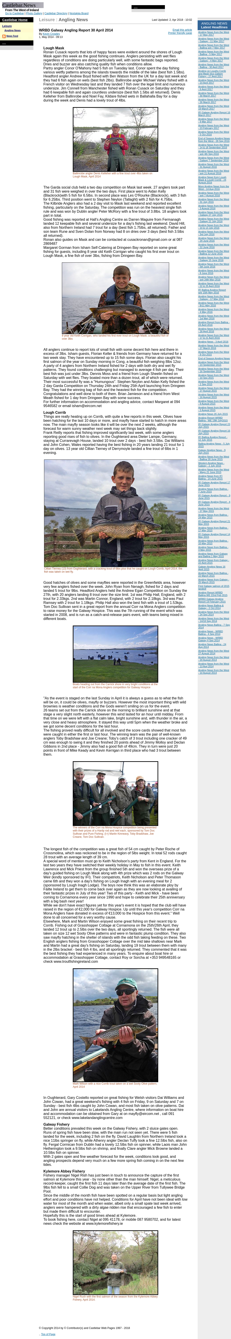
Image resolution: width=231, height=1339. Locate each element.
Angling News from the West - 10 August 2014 (213, 671)
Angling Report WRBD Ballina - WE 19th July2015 (213, 419)
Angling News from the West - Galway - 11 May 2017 (213, 40)
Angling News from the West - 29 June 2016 (213, 239)
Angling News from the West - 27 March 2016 (213, 346)
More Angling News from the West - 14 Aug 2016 (213, 187)
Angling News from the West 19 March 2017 (213, 107)
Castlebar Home (15, 20)
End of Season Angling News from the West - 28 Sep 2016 (214, 139)
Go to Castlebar (14, 13)
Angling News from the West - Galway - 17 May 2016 (213, 297)
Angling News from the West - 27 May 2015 (213, 509)
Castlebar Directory (56, 13)
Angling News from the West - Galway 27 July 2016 (213, 213)
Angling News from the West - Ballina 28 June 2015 (213, 458)
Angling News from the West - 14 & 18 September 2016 (213, 146)
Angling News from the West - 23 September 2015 (213, 363)
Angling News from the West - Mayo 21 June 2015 (213, 471)
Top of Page (48, 1334)
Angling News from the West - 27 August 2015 (213, 389)
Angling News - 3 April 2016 (213, 341)
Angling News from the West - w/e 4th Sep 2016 (213, 152)
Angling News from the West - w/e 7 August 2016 (213, 194)
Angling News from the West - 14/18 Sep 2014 (213, 619)
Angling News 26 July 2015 (213, 414)
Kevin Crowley (51, 33)
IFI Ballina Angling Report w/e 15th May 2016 (212, 291)
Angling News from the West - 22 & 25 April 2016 (213, 284)
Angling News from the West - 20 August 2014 (213, 658)
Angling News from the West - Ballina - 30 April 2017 (213, 66)
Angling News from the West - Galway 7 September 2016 (213, 159)
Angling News (12, 30)
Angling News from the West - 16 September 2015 (213, 370)
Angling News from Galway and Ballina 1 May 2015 (213, 555)
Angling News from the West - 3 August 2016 (213, 207)
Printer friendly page (180, 33)
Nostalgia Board (78, 13)
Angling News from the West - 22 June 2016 (213, 246)
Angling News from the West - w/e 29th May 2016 (213, 278)
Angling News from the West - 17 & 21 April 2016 (213, 336)
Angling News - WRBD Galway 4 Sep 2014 (210, 639)
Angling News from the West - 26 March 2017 (213, 101)
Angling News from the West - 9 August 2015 (213, 402)
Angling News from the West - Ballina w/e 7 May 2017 (213, 46)
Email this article (182, 29)
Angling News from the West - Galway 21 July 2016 (213, 220)
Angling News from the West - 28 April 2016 (213, 330)
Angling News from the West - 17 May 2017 (213, 33)
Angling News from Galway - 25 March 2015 (213, 581)
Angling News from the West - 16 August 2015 (213, 396)
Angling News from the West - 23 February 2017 (213, 126)
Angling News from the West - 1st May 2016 (213, 317)
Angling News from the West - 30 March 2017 (213, 94)
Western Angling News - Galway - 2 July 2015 (211, 464)
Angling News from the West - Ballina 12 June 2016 (213, 252)
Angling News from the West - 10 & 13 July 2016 (213, 226)
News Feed (12, 36)
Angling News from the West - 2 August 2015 (213, 409)
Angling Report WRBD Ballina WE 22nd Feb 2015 (212, 594)
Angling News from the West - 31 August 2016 (213, 165)
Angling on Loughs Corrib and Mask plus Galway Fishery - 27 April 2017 (212, 74)
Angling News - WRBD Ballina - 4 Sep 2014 (210, 632)
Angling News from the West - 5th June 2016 (213, 265)
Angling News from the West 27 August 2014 (213, 652)
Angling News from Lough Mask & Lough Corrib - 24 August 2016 (212, 180)
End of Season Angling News (214, 358)
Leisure (7, 26)
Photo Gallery (34, 13)
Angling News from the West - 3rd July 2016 (213, 233)
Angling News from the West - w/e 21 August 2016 (213, 172)
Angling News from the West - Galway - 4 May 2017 (213, 59)
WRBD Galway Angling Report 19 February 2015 (212, 600)
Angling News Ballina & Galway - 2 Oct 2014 (211, 606)
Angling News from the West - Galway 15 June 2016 (213, 259)
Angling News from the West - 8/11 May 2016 (213, 304)
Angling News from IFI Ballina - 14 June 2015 (210, 477)
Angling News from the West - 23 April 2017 (213, 81)
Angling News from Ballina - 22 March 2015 (213, 574)
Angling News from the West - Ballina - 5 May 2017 (213, 53)
